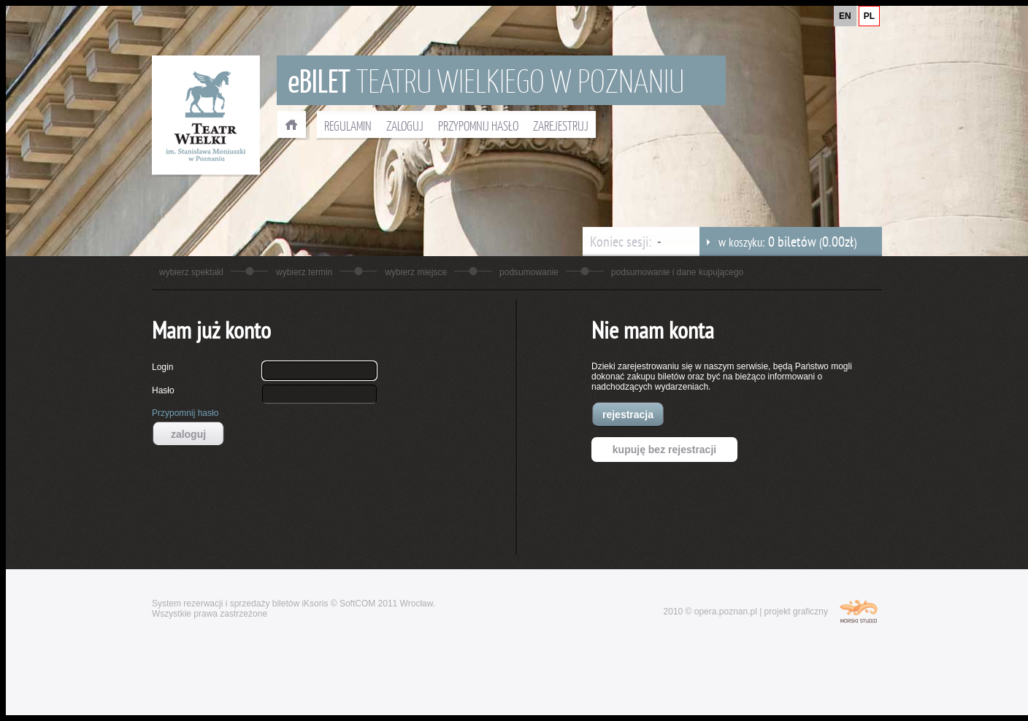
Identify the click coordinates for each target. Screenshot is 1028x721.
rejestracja (627, 414)
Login (162, 367)
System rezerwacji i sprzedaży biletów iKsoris (240, 603)
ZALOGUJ (404, 125)
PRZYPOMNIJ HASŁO (478, 125)
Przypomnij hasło (185, 413)
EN (845, 16)
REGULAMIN (348, 125)
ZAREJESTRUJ (560, 125)
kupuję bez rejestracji (664, 449)
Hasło (163, 390)
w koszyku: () (777, 241)
